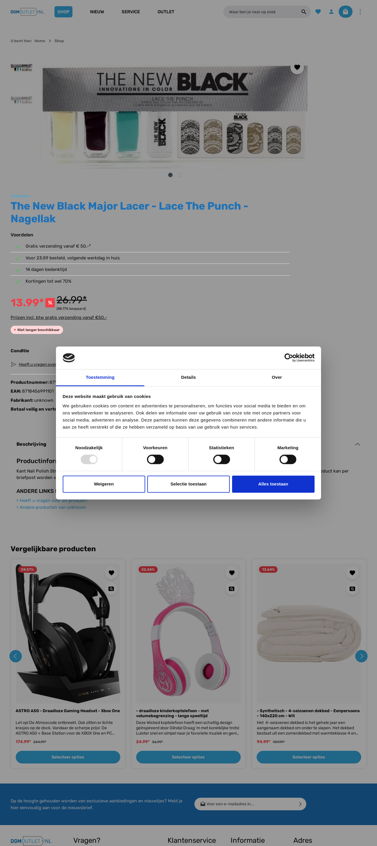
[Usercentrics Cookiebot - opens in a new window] (289, 357)
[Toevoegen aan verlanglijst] (199, 67)
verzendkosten (258, 837)
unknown (234, 56)
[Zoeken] (300, 11)
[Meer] (360, 12)
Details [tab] (188, 377)
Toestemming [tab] (100, 377)
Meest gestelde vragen (182, 802)
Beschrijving (31, 321)
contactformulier (108, 787)
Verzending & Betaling (188, 743)
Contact (175, 734)
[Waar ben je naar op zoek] (258, 11)
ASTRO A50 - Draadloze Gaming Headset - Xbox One (68, 587)
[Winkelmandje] (344, 12)
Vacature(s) (241, 807)
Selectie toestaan (189, 483)
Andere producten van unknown (51, 384)
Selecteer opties (68, 634)
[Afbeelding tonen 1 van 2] (121, 175)
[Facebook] (18, 738)
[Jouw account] (328, 12)
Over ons (239, 752)
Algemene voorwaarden (243, 784)
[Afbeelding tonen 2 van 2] (130, 175)
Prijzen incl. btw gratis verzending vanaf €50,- (273, 190)
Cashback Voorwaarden (243, 738)
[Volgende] (205, 117)
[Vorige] (46, 117)
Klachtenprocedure (186, 815)
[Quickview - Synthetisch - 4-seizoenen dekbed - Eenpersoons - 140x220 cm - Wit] (352, 466)
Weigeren (104, 483)
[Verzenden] (300, 681)
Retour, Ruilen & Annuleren (182, 766)
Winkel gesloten (245, 761)
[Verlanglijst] (314, 12)
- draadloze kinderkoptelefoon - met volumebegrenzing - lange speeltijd (172, 590)
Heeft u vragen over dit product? (51, 377)
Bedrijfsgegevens (247, 770)
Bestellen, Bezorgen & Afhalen (188, 784)
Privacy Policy (244, 798)
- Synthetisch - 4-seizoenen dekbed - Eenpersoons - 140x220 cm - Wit (308, 590)
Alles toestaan (273, 483)
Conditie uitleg (181, 753)
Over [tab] (277, 377)
